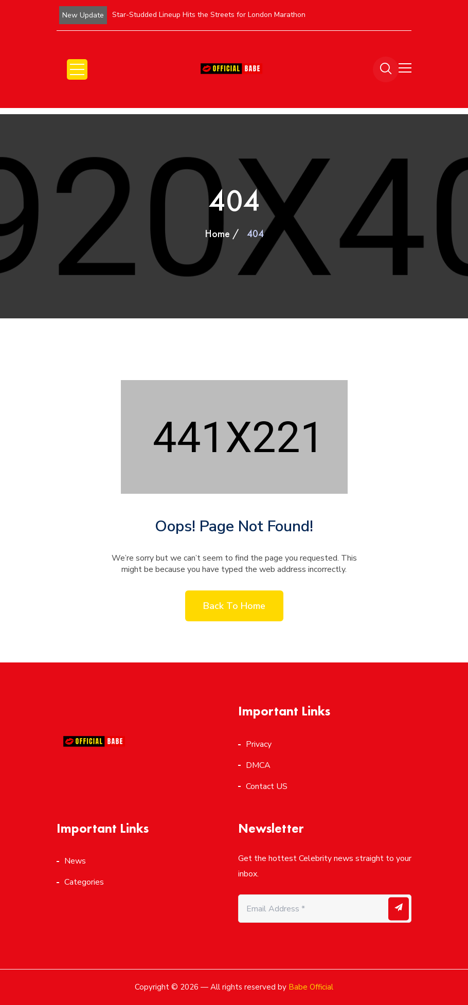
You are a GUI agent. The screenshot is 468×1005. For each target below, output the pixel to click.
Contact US (266, 786)
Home (217, 233)
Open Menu (77, 69)
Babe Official (311, 987)
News (75, 861)
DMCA (258, 765)
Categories (84, 882)
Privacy (259, 744)
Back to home (234, 606)
